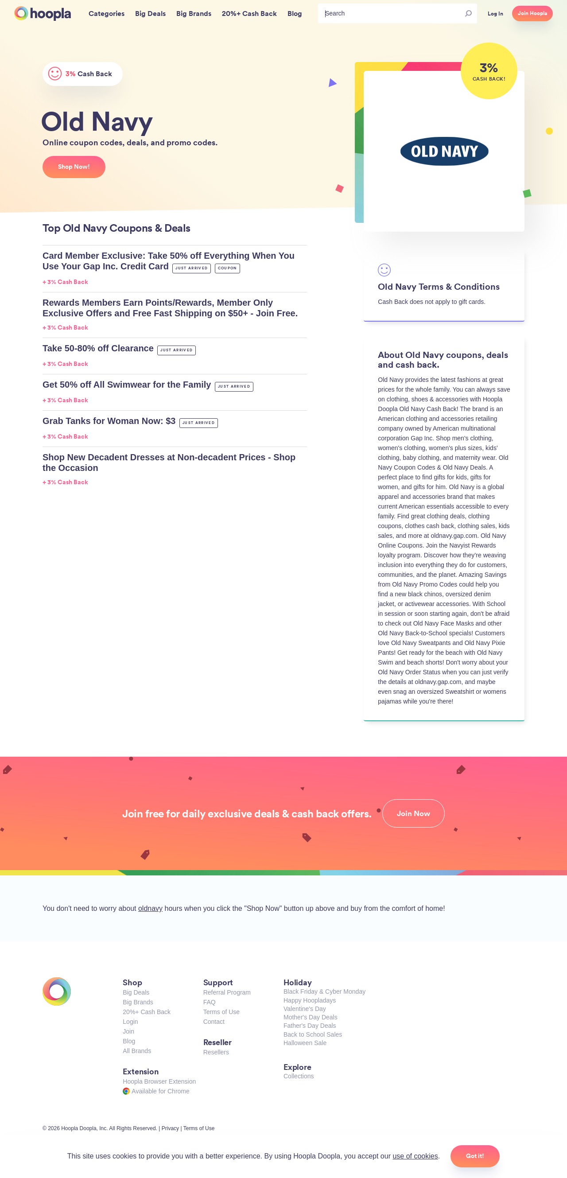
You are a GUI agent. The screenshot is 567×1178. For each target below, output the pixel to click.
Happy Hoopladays (310, 1000)
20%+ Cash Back (147, 1011)
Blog (129, 1041)
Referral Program (227, 992)
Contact (214, 1021)
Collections (299, 1076)
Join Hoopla (532, 13)
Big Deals (136, 992)
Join (128, 1031)
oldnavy (150, 908)
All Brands (137, 1050)
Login (130, 1021)
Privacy (170, 1128)
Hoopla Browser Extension (159, 1081)
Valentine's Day (305, 1008)
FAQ (209, 1002)
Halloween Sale (305, 1042)
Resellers (216, 1052)
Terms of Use (221, 1011)
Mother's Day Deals (311, 1017)
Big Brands (138, 1002)
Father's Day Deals (310, 1025)
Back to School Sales (313, 1034)
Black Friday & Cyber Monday (324, 991)
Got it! (475, 1155)
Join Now (413, 813)
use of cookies (415, 1156)
